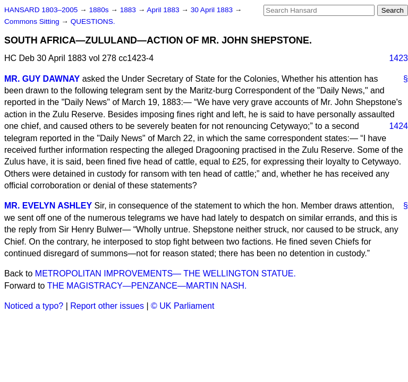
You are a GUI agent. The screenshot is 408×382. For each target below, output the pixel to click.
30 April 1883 (213, 10)
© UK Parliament (182, 305)
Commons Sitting (32, 21)
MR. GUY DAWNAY (42, 78)
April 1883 (164, 10)
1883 (129, 10)
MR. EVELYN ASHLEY (48, 205)
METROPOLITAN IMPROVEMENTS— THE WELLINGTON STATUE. (165, 273)
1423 (398, 58)
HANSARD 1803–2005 (41, 10)
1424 (398, 126)
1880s (99, 10)
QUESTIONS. (93, 21)
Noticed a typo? (33, 305)
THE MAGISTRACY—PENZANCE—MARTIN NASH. (147, 285)
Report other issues (107, 305)
